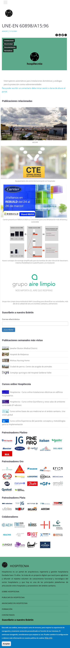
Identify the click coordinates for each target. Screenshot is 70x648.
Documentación (9, 47)
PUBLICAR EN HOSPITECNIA (13, 597)
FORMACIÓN (7, 609)
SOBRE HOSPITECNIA (10, 591)
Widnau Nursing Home (20, 360)
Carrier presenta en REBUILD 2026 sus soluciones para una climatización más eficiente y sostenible (35, 220)
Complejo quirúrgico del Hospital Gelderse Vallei (30, 372)
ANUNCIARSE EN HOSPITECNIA (14, 603)
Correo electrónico (11, 319)
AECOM (35, 142)
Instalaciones (9, 40)
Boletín (30, 312)
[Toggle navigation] (5, 2)
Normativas (8, 51)
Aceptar (6, 644)
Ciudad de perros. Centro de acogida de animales (31, 366)
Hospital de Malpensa (19, 354)
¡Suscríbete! (8, 330)
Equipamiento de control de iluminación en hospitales (35, 181)
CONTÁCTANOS (8, 615)
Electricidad (8, 44)
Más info (48, 638)
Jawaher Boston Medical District (23, 348)
